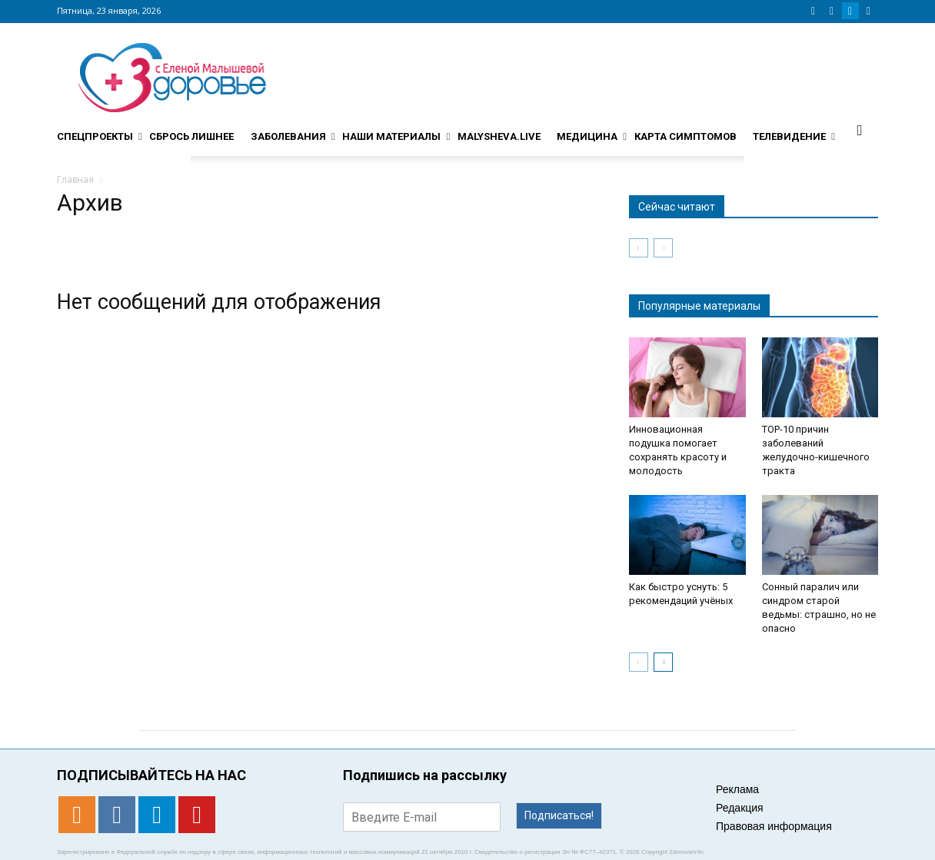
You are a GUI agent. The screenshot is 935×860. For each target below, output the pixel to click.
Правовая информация (774, 826)
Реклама (737, 789)
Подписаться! (559, 815)
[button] (859, 129)
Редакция (740, 808)
